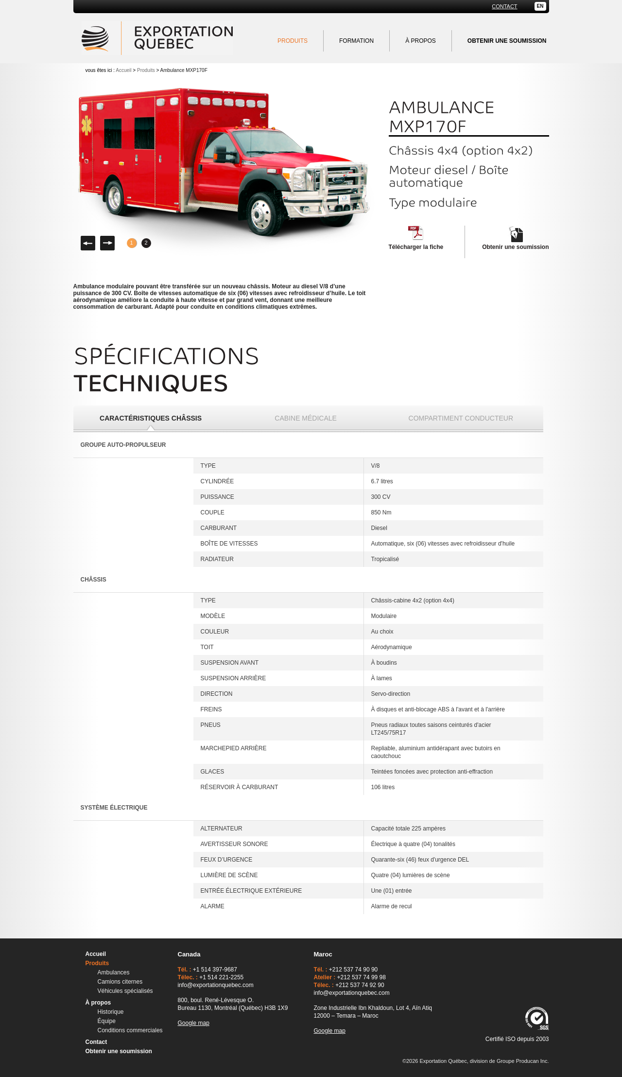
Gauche (88, 243)
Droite (107, 243)
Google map (193, 1023)
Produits (292, 40)
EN (540, 6)
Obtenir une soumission (515, 247)
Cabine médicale (306, 418)
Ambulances (114, 972)
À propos (420, 40)
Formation (356, 40)
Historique (111, 1011)
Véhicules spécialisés (125, 991)
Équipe (107, 1021)
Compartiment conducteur (461, 418)
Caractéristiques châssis (151, 418)
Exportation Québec (157, 38)
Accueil (123, 70)
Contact (504, 6)
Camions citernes (120, 981)
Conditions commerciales (130, 1030)
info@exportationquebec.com (216, 985)
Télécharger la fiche (416, 247)
